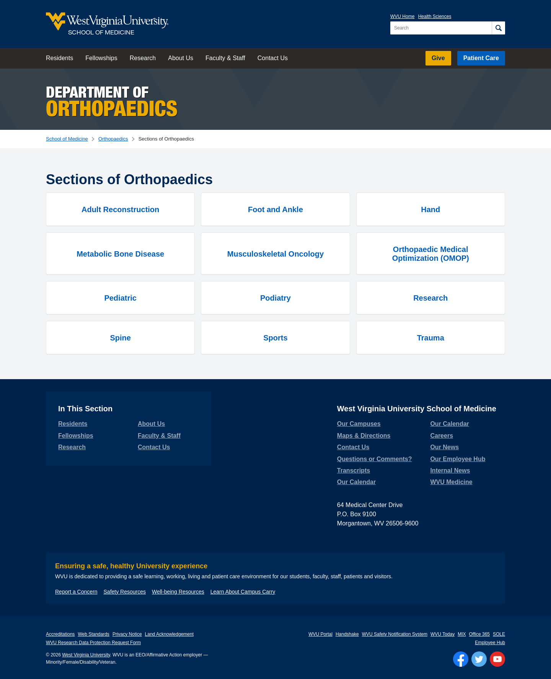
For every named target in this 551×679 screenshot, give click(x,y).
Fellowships (101, 58)
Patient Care (481, 58)
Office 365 (479, 634)
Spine (120, 338)
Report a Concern (76, 592)
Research (143, 58)
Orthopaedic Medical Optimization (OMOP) (430, 253)
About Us (180, 58)
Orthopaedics (113, 139)
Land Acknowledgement (169, 634)
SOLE (499, 634)
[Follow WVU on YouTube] (497, 659)
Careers (441, 435)
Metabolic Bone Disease (120, 254)
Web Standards (93, 634)
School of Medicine (67, 139)
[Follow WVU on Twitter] (479, 659)
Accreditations (60, 634)
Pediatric (120, 298)
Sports (275, 338)
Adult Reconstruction (120, 209)
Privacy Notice (127, 634)
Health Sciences (435, 16)
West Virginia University (86, 655)
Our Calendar (356, 482)
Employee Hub (490, 642)
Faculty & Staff (225, 58)
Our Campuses (359, 423)
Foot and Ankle (275, 209)
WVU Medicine (451, 482)
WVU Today (442, 634)
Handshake (347, 634)
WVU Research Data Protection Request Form (93, 642)
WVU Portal (320, 634)
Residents (59, 58)
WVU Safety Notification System (394, 634)
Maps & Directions (364, 435)
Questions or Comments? (374, 459)
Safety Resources (125, 592)
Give (438, 58)
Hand (430, 209)
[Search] (498, 27)
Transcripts (353, 470)
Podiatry (275, 298)
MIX (462, 634)
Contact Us (273, 58)
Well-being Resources (178, 592)
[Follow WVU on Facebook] (460, 659)
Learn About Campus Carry (243, 592)
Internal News (450, 470)
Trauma (430, 338)
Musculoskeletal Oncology (275, 254)
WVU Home (402, 16)
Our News (444, 447)
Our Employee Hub (457, 459)
